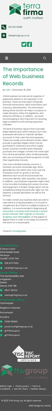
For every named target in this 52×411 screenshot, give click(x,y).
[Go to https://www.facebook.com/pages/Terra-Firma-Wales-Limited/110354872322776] (29, 44)
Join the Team (21, 388)
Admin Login (6, 386)
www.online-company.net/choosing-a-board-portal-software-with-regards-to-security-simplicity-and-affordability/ (25, 214)
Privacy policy (22, 386)
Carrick (47, 405)
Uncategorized (19, 231)
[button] (44, 58)
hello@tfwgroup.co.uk (18, 35)
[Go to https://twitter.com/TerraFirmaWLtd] (24, 44)
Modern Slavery (38, 388)
